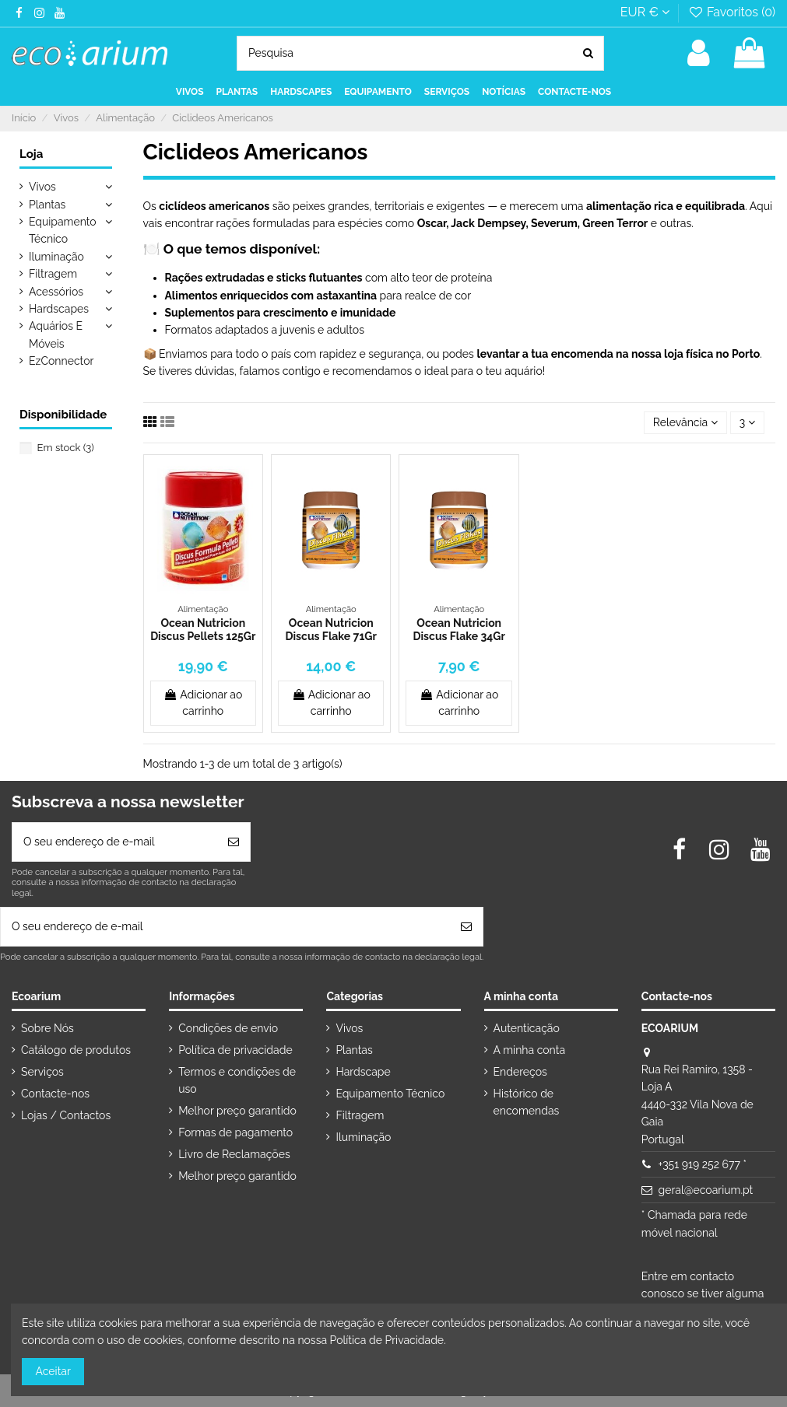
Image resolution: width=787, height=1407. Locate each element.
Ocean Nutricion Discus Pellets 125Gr (202, 629)
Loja (31, 154)
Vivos (42, 186)
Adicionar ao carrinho (202, 702)
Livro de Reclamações (234, 1154)
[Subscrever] (233, 842)
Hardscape (363, 1072)
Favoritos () (731, 12)
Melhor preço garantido (237, 1110)
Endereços (520, 1072)
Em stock (65, 447)
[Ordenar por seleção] (685, 422)
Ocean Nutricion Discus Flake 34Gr (459, 629)
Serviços (42, 1072)
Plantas (47, 204)
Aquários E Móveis (56, 334)
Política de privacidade (235, 1050)
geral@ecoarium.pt (706, 1190)
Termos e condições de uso (237, 1080)
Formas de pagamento (235, 1132)
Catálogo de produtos (76, 1050)
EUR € (644, 12)
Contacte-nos (55, 1093)
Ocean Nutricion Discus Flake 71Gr (331, 629)
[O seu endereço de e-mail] (114, 842)
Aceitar (53, 1371)
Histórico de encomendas (527, 1102)
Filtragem (53, 274)
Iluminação (56, 256)
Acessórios (56, 291)
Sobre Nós (47, 1028)
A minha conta (529, 1050)
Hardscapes (59, 309)
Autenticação (527, 1028)
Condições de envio (228, 1028)
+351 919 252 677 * (703, 1164)
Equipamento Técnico (63, 230)
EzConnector (61, 361)
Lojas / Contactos (66, 1115)
